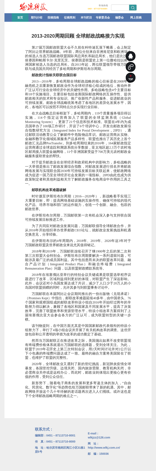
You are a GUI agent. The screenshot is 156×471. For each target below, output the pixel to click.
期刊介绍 (36, 17)
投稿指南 (53, 17)
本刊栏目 (86, 17)
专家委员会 (103, 17)
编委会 (119, 17)
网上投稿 (136, 17)
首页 (20, 17)
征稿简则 (69, 17)
